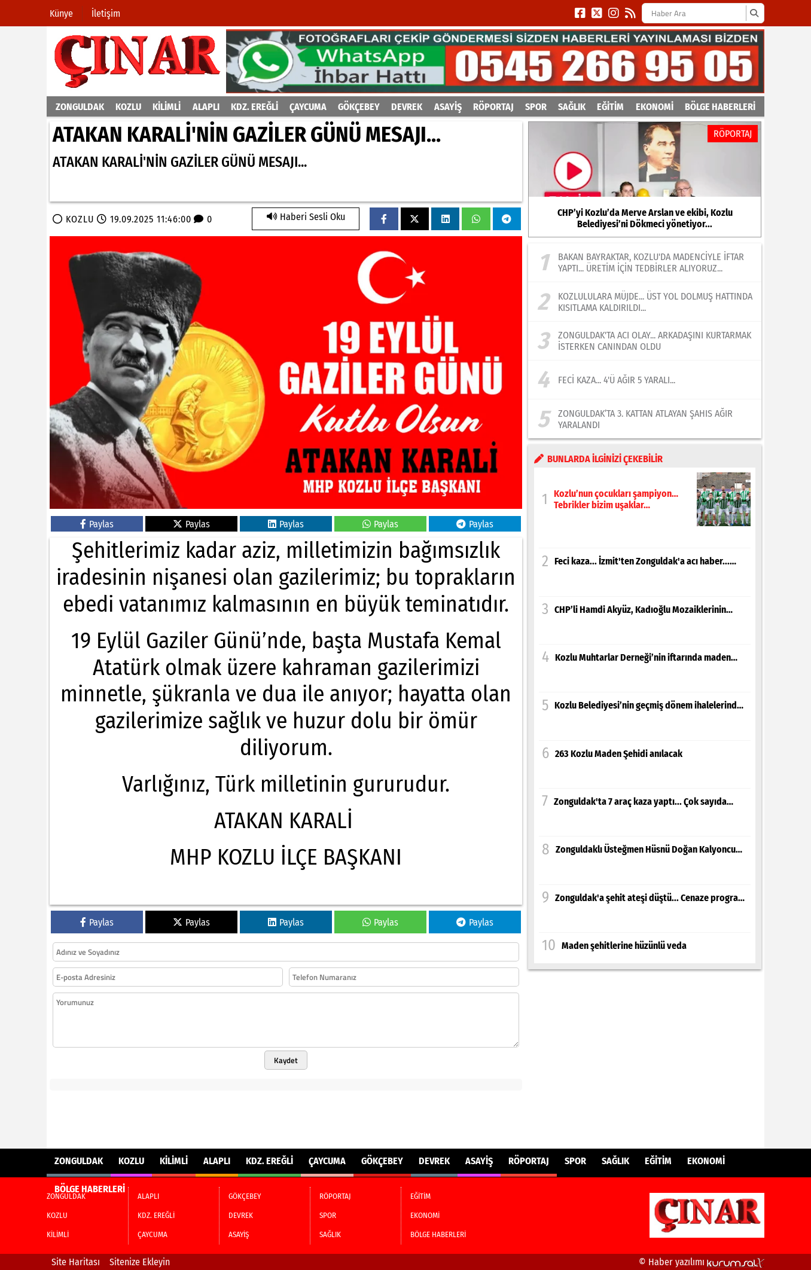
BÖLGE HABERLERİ (720, 106)
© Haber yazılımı (701, 1262)
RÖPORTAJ (493, 106)
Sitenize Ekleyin (139, 1262)
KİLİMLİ (167, 106)
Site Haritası (75, 1262)
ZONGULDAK (80, 106)
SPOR (536, 106)
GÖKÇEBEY (359, 106)
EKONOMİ (654, 106)
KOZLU (128, 106)
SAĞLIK (572, 106)
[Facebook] (580, 13)
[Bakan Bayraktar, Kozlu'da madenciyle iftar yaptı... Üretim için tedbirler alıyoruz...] (644, 262)
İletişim (106, 13)
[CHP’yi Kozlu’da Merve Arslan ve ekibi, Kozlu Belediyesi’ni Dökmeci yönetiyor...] (645, 179)
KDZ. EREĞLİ (254, 106)
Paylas (97, 524)
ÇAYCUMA (308, 106)
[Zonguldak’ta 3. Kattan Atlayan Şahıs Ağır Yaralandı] (644, 418)
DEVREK (406, 106)
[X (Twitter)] (597, 13)
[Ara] (754, 13)
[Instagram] (613, 13)
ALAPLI (206, 106)
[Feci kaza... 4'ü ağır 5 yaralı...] (644, 380)
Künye (61, 13)
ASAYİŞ (448, 106)
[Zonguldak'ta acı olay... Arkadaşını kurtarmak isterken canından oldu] (644, 341)
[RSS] (630, 13)
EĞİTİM (610, 106)
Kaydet (286, 1060)
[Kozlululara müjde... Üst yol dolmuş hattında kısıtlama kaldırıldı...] (644, 301)
